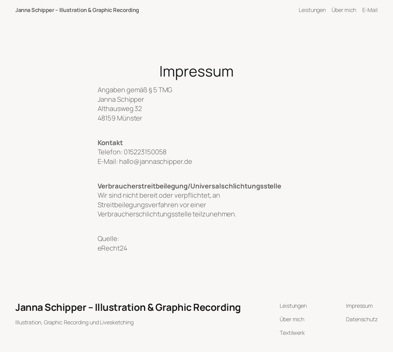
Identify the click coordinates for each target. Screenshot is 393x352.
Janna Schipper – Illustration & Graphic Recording (77, 10)
